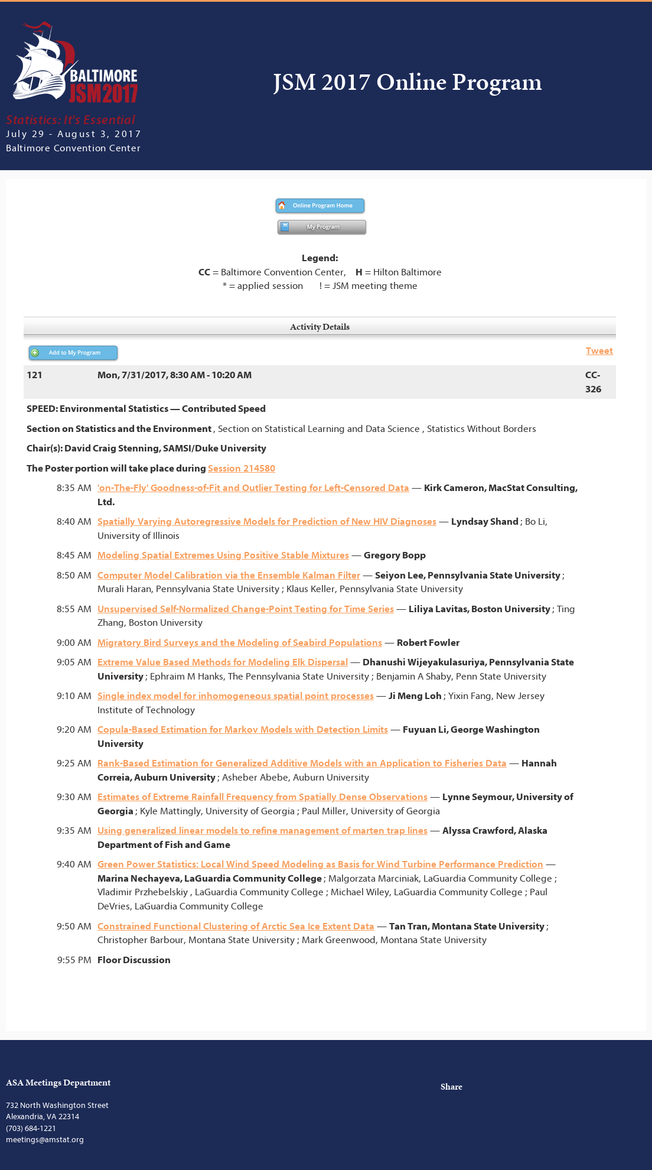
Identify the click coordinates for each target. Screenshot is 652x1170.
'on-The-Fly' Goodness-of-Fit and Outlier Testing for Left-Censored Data (253, 487)
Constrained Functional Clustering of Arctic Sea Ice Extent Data (235, 926)
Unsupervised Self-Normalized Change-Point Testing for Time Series (245, 609)
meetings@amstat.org (45, 1140)
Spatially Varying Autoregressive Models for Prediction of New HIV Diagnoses (266, 521)
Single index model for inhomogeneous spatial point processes (235, 695)
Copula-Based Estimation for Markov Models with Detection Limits (242, 729)
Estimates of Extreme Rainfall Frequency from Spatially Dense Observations (262, 796)
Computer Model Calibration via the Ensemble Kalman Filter (228, 575)
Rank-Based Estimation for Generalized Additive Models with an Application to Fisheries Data (302, 763)
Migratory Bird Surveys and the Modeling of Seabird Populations (239, 642)
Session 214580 (241, 468)
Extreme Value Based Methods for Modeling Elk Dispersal (222, 662)
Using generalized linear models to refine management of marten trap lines (262, 830)
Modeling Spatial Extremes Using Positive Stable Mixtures (223, 555)
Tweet (599, 350)
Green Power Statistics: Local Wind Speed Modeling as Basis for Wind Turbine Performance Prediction (320, 864)
